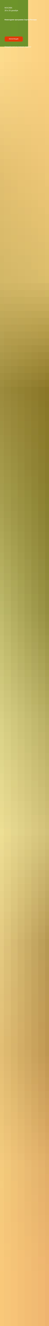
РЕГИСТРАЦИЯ (13, 39)
